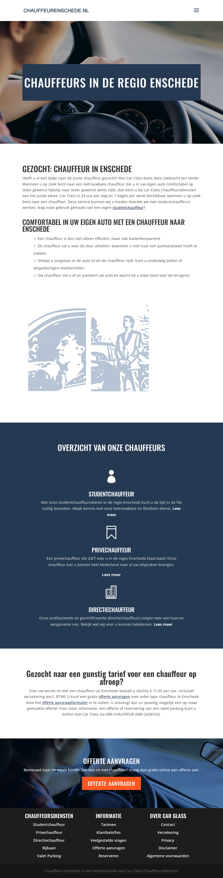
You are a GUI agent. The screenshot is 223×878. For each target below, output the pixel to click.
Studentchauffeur (49, 824)
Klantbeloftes (109, 832)
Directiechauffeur (49, 840)
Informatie (108, 816)
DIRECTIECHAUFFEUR (111, 609)
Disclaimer (168, 847)
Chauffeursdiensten (49, 816)
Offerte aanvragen (111, 783)
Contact (168, 824)
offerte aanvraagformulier (65, 702)
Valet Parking (49, 855)
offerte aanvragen (114, 696)
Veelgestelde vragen (108, 840)
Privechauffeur (49, 832)
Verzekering (168, 832)
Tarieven (108, 824)
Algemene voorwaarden (168, 855)
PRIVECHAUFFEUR (111, 550)
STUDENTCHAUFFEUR (111, 494)
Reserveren (109, 855)
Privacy (167, 840)
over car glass (168, 816)
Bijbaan (49, 847)
